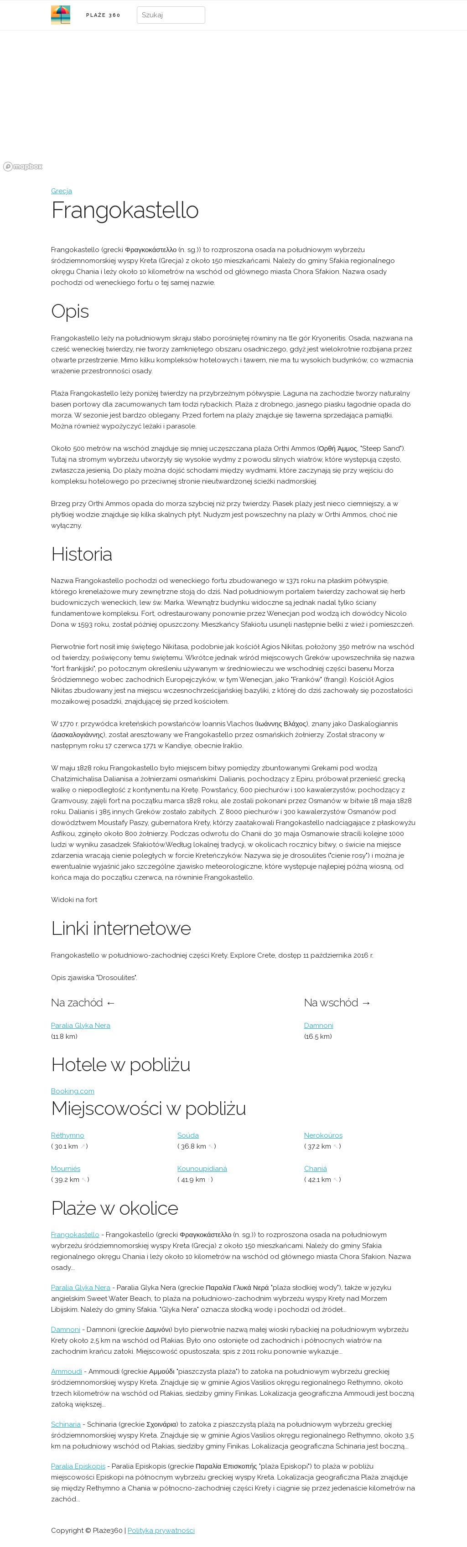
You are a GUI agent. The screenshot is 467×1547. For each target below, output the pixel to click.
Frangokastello (75, 1235)
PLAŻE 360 (103, 15)
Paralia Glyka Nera (80, 1025)
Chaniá (315, 1169)
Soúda (188, 1135)
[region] (233, 106)
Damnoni (318, 1025)
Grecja (61, 191)
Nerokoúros (323, 1135)
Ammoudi (66, 1371)
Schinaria (66, 1424)
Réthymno (67, 1135)
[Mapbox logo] (23, 166)
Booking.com (72, 1091)
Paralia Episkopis (78, 1466)
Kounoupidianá (202, 1169)
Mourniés (65, 1169)
